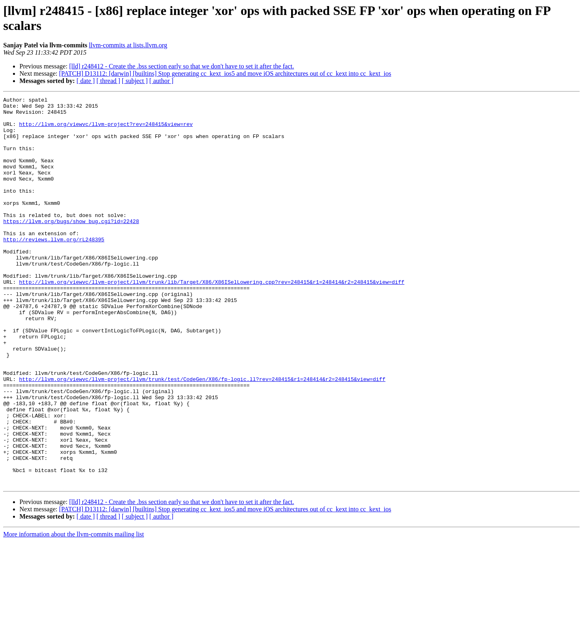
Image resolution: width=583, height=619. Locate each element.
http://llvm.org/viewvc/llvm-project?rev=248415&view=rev (106, 130)
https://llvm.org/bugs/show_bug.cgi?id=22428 (71, 246)
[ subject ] (135, 80)
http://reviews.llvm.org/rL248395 (53, 268)
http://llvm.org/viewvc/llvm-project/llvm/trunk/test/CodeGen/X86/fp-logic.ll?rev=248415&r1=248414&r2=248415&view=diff (202, 436)
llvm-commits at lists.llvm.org (128, 45)
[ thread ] (108, 80)
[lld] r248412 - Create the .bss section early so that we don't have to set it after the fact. (181, 66)
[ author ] (161, 80)
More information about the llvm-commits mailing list (73, 611)
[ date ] (86, 80)
